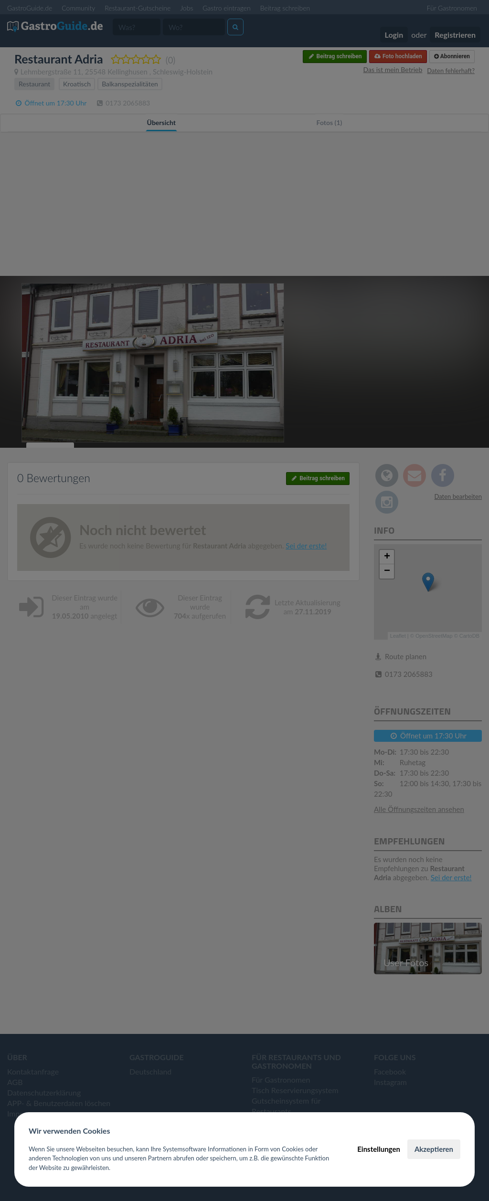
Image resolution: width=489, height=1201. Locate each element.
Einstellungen (378, 1149)
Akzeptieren (434, 1149)
